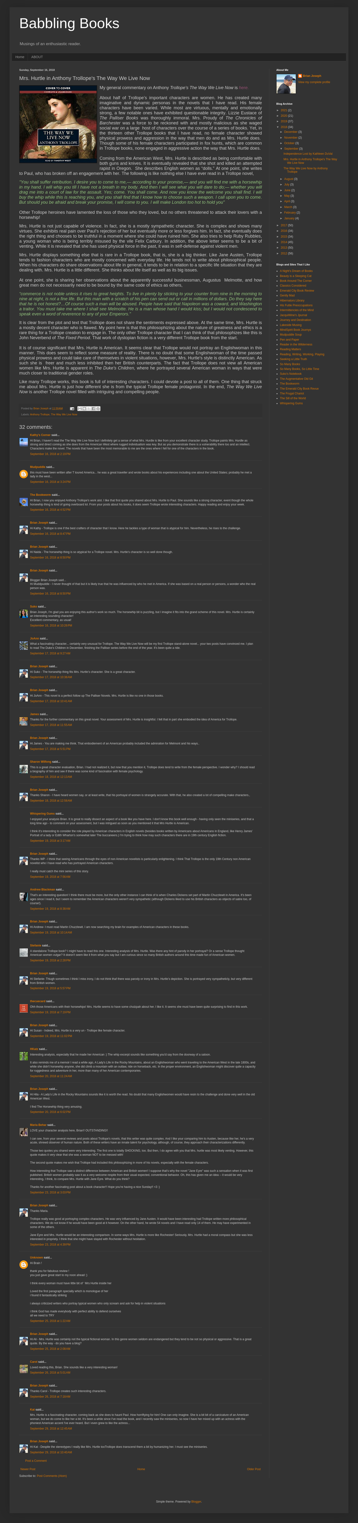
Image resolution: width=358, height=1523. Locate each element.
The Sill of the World (293, 398)
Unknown (36, 1257)
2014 (284, 242)
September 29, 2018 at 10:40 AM (51, 1452)
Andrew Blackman (42, 889)
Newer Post (27, 1469)
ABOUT (37, 57)
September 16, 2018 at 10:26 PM (51, 625)
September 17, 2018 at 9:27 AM (50, 653)
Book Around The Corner (296, 280)
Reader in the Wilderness (296, 344)
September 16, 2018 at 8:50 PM (50, 557)
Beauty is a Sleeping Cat (295, 276)
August (289, 179)
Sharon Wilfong (40, 761)
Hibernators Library (292, 300)
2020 (284, 115)
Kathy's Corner (40, 435)
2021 (284, 110)
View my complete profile (314, 82)
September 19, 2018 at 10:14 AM (51, 932)
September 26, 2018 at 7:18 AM (50, 1396)
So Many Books (290, 364)
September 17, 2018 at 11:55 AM (51, 725)
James (34, 714)
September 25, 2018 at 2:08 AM (50, 1349)
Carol (33, 1361)
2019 (284, 121)
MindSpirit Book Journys (295, 330)
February (290, 212)
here (243, 87)
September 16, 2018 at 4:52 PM (50, 509)
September (291, 148)
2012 (284, 253)
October (289, 143)
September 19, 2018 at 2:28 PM (50, 960)
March (288, 207)
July (287, 184)
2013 (284, 247)
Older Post (254, 1469)
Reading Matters (290, 349)
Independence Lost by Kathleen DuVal (308, 153)
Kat (32, 1409)
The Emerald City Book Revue (299, 388)
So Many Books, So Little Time (299, 369)
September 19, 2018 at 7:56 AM (50, 876)
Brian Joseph (39, 522)
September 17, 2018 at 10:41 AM (51, 701)
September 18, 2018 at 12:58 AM (51, 800)
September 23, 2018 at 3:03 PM (50, 1192)
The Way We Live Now (64, 414)
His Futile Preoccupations (296, 305)
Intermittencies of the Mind (297, 310)
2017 (284, 225)
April (287, 201)
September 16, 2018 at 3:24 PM (50, 482)
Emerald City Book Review (297, 290)
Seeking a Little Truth (293, 359)
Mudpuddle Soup (291, 334)
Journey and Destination (295, 320)
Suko (33, 606)
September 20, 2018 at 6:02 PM (50, 1112)
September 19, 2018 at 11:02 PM (51, 1036)
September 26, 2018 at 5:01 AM (50, 1372)
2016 (284, 231)
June (287, 190)
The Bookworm (40, 495)
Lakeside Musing (291, 325)
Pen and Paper (289, 339)
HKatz (34, 1049)
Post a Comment (36, 1460)
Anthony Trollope (39, 414)
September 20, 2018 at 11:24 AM (51, 1076)
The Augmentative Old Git (296, 379)
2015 (284, 236)
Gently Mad (287, 295)
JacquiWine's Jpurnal (293, 315)
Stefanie (35, 945)
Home (19, 57)
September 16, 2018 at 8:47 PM (50, 533)
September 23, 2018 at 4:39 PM (50, 1244)
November (291, 137)
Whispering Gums (42, 813)
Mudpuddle (37, 467)
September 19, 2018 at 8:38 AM (50, 908)
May (287, 195)
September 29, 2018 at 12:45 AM (51, 1428)
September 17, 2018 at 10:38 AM (51, 677)
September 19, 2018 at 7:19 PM (50, 1012)
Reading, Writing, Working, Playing (302, 354)
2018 (284, 127)
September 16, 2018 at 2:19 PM (50, 454)
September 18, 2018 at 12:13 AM (51, 777)
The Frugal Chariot (292, 393)
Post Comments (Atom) (52, 1476)
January (289, 218)
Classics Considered (293, 285)
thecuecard (37, 1001)
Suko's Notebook (291, 373)
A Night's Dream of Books (296, 271)
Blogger (196, 1501)
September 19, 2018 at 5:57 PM (50, 988)
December (291, 132)
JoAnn (34, 638)
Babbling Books (69, 23)
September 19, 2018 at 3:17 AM (50, 840)
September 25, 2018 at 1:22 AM (50, 1321)
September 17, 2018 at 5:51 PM (50, 749)
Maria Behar (38, 1125)
